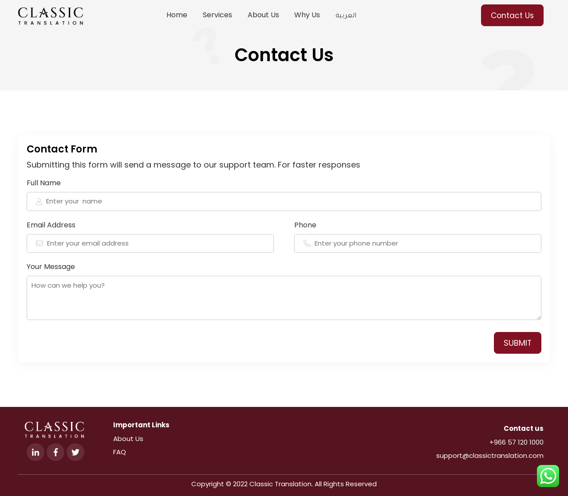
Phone (417, 236)
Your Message (284, 291)
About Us (128, 438)
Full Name (284, 194)
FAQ (119, 452)
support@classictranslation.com (490, 455)
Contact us (524, 428)
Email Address (150, 236)
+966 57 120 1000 (516, 442)
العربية (345, 16)
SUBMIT (517, 342)
